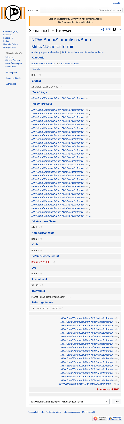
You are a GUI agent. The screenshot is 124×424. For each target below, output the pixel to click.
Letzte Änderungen (13, 63)
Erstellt (36, 80)
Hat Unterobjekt (42, 103)
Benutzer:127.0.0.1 (41, 262)
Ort (34, 267)
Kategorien (8, 38)
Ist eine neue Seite (43, 221)
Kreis (35, 244)
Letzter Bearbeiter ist (45, 256)
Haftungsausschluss (71, 412)
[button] (14, 53)
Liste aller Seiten (10, 44)
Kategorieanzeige (43, 232)
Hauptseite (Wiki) (10, 31)
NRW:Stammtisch (46, 63)
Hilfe (119, 29)
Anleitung (9, 57)
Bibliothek (7, 35)
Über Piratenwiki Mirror (51, 412)
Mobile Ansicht (88, 412)
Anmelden (117, 3)
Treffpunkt (38, 290)
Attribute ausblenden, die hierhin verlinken (83, 52)
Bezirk (36, 69)
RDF (108, 29)
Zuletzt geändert (42, 302)
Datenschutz (33, 412)
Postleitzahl (39, 279)
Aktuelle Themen (12, 60)
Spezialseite (33, 10)
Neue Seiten (10, 67)
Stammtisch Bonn (70, 63)
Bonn (34, 63)
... (90, 215)
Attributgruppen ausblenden (45, 52)
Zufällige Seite (9, 47)
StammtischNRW (108, 389)
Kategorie (38, 57)
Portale (6, 41)
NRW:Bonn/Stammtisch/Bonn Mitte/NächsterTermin (57, 98)
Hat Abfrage (39, 92)
